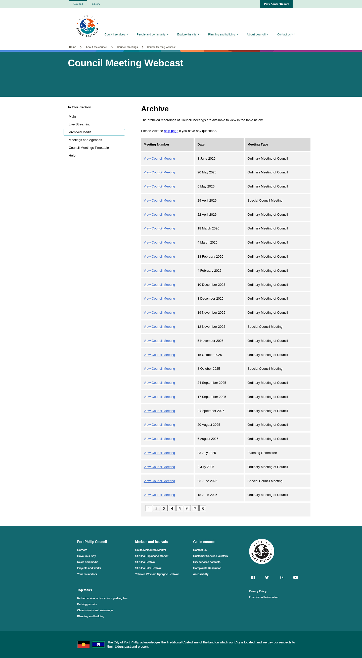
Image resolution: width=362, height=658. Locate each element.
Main (72, 116)
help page (171, 131)
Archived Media (80, 132)
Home (73, 47)
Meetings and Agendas (85, 140)
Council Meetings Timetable (89, 148)
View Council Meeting (159, 158)
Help (72, 155)
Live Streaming (79, 124)
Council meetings (127, 47)
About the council (96, 47)
